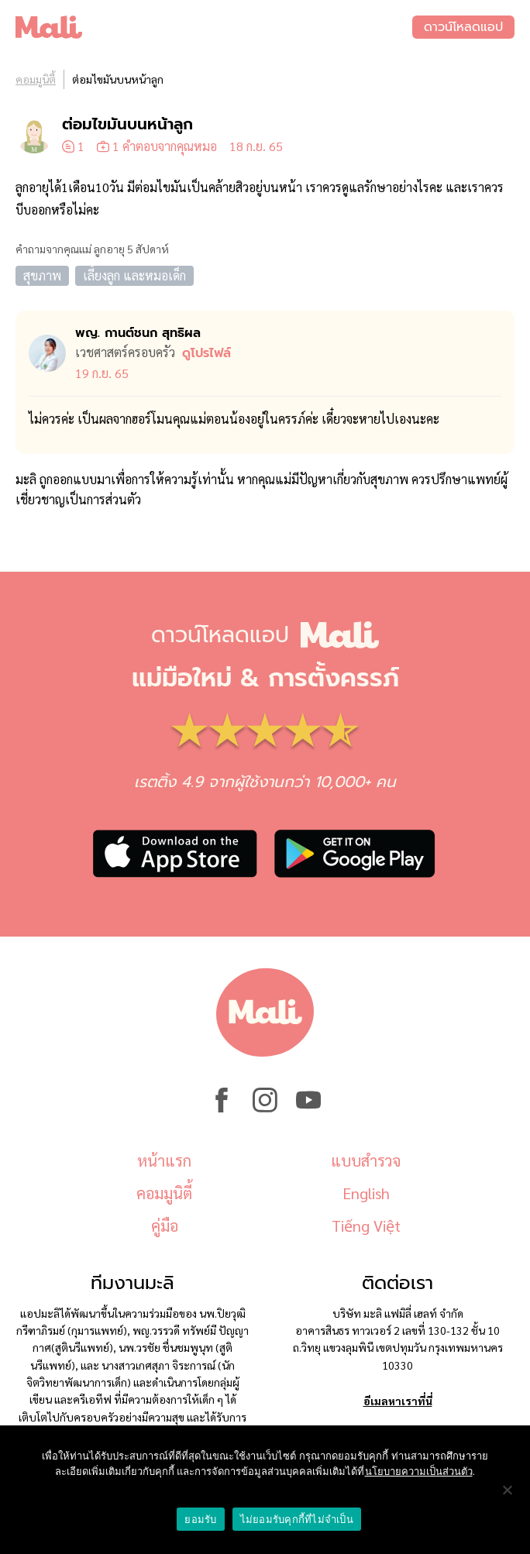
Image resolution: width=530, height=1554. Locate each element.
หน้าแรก (164, 1160)
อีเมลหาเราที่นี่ (397, 1401)
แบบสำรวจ (366, 1160)
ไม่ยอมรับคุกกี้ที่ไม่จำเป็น (296, 1519)
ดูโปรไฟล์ (206, 353)
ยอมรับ (200, 1519)
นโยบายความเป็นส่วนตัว (419, 1471)
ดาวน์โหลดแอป (463, 27)
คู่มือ (164, 1225)
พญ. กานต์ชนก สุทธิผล (138, 333)
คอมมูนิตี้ (35, 79)
